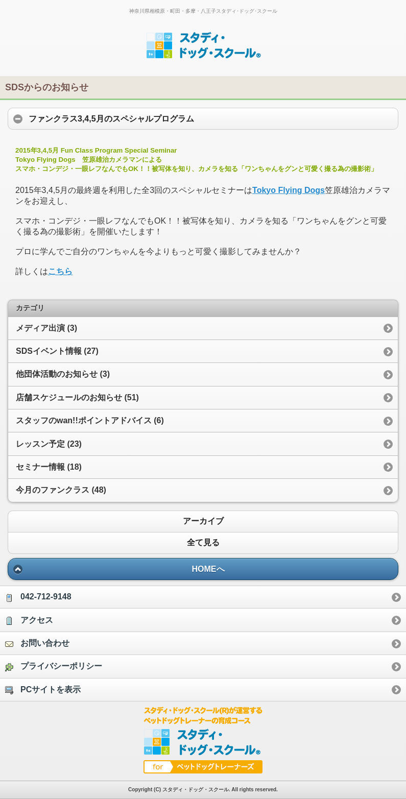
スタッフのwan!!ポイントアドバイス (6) (90, 420)
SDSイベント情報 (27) (57, 351)
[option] (203, 597)
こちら (60, 271)
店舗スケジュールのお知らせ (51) (77, 397)
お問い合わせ (37, 643)
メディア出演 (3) (46, 328)
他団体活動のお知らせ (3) (63, 374)
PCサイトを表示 (43, 689)
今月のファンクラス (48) (61, 490)
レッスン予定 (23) (49, 444)
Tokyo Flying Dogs (288, 190)
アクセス (29, 620)
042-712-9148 (38, 597)
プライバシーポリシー (53, 666)
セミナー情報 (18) (49, 467)
